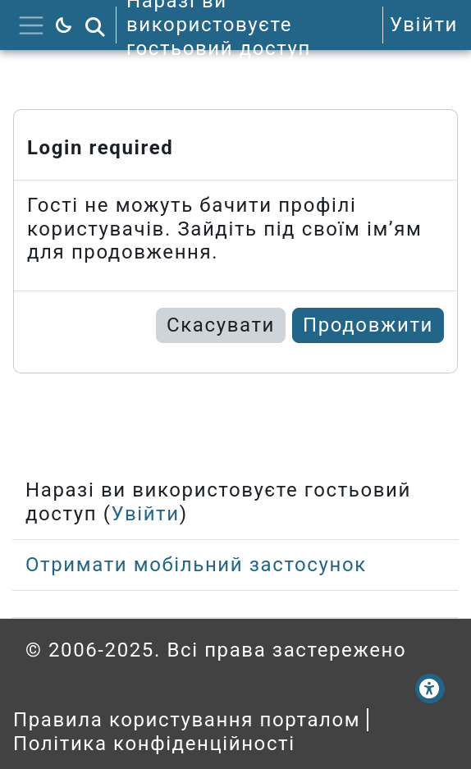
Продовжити (368, 325)
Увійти (424, 24)
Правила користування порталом (186, 719)
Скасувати (221, 325)
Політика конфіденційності (154, 743)
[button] (95, 25)
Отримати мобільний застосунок (196, 564)
